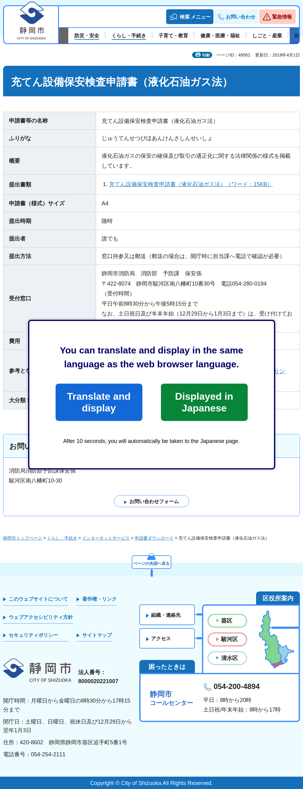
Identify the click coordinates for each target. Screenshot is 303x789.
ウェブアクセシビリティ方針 (41, 617)
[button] (189, 16)
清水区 (229, 658)
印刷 (206, 55)
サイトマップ (97, 635)
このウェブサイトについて (38, 599)
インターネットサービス (106, 538)
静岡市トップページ (22, 538)
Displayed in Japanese (204, 402)
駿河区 (229, 640)
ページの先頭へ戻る (151, 563)
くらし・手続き (62, 538)
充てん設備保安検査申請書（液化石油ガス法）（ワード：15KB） (191, 184)
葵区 (226, 621)
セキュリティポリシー (33, 635)
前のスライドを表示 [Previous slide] (63, 36)
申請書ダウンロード (154, 538)
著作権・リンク (99, 599)
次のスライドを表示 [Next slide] (294, 36)
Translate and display (99, 402)
